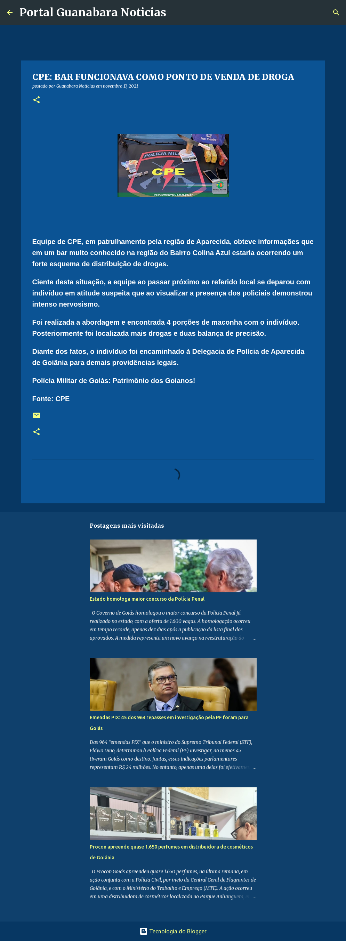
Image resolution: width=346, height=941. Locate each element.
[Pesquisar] (176, 12)
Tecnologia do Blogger (173, 931)
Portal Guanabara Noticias (92, 12)
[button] (36, 100)
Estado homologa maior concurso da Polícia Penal (147, 599)
